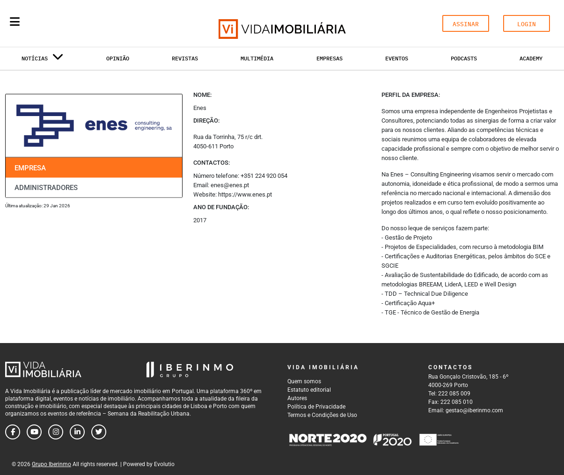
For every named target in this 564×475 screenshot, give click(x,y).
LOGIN (526, 24)
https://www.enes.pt (245, 194)
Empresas (329, 58)
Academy (531, 58)
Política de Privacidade (316, 406)
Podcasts (464, 58)
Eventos (396, 58)
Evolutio (164, 464)
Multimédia (257, 58)
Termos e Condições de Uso (322, 415)
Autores (297, 398)
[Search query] (69, 23)
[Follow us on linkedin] (77, 431)
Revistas (185, 58)
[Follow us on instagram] (55, 431)
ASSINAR (466, 24)
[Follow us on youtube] (34, 431)
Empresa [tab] (30, 167)
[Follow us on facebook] (12, 431)
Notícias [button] (43, 60)
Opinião (117, 58)
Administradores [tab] (46, 187)
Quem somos (304, 381)
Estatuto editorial (309, 390)
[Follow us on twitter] (98, 431)
